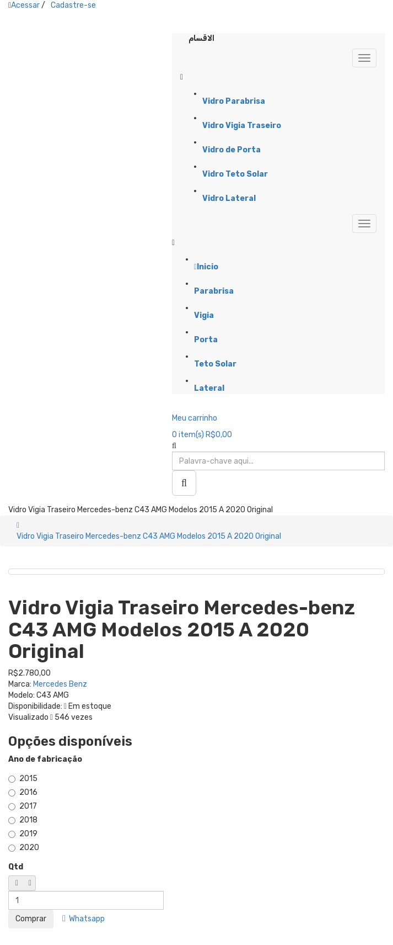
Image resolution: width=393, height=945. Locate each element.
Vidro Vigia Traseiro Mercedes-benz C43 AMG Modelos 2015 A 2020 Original (149, 536)
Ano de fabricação (45, 759)
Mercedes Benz (60, 684)
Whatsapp (83, 918)
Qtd (15, 867)
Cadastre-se (73, 5)
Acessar (25, 5)
